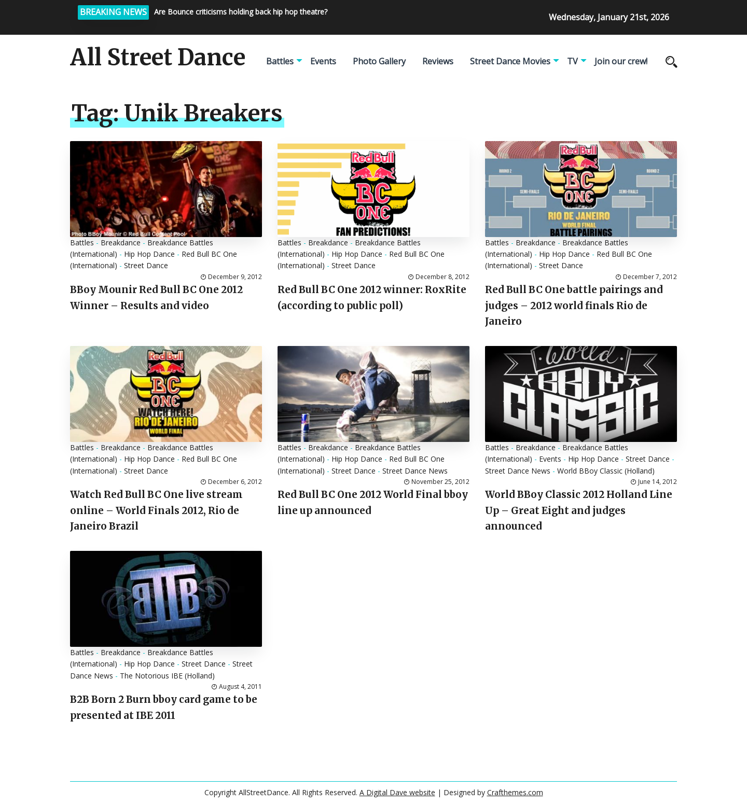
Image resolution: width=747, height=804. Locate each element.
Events (323, 61)
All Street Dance (157, 58)
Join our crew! (620, 61)
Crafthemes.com (515, 792)
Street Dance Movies (510, 61)
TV (572, 61)
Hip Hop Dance (149, 254)
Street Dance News (415, 471)
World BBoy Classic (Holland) (606, 471)
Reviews (437, 61)
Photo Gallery (379, 61)
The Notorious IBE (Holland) (167, 676)
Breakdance (121, 242)
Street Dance (146, 265)
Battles (280, 61)
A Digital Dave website (397, 792)
